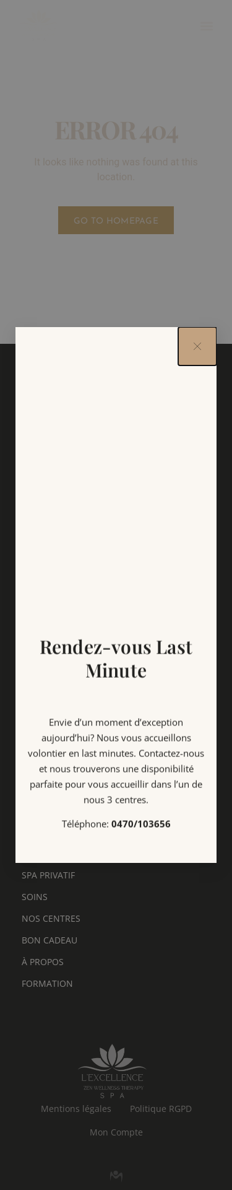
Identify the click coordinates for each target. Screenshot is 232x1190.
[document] (116, 595)
